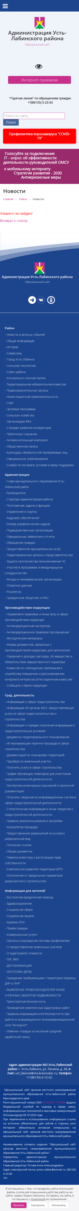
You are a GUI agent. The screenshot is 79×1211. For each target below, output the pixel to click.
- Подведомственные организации (29, 530)
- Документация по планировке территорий (34, 755)
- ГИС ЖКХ (12, 959)
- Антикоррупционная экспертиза (27, 626)
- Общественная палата (21, 446)
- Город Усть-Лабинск (20, 359)
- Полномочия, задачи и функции (27, 505)
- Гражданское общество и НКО (26, 598)
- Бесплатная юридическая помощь (29, 897)
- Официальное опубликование (26, 459)
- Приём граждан (16, 928)
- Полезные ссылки (18, 845)
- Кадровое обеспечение (22, 518)
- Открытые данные (18, 585)
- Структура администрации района (29, 499)
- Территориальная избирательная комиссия (35, 384)
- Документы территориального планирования (37, 737)
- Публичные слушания (21, 434)
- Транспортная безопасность (25, 1001)
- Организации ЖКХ (18, 421)
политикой (38, 1199)
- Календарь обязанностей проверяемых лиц (36, 452)
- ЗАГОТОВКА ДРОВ (18, 972)
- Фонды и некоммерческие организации (33, 579)
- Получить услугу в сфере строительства (33, 767)
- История (11, 347)
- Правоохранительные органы (26, 390)
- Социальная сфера (18, 910)
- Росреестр (13, 592)
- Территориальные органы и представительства (39, 555)
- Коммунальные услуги (21, 935)
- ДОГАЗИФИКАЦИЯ (18, 966)
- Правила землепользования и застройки (33, 821)
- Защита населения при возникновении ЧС (35, 561)
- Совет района (15, 372)
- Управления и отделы (21, 512)
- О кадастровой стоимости (23, 953)
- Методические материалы (24, 638)
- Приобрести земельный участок (28, 761)
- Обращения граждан (20, 543)
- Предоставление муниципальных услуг (33, 549)
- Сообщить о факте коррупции (26, 685)
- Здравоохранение (18, 903)
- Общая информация (19, 341)
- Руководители (15, 493)
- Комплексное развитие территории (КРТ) (34, 869)
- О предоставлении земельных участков (33, 947)
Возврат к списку (14, 220)
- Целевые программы (20, 409)
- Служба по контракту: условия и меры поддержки (39, 465)
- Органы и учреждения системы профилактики (37, 941)
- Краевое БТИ (14, 922)
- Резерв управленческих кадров (27, 524)
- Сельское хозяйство (19, 415)
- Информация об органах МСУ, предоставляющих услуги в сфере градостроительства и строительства (39, 713)
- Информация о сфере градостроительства (35, 702)
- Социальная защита (19, 916)
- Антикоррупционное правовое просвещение (37, 632)
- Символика (13, 353)
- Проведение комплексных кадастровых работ (37, 1008)
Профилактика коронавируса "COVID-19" (39, 136)
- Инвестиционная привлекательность (31, 397)
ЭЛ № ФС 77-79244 (54, 1102)
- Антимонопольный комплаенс (26, 440)
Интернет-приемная (39, 79)
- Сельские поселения (20, 366)
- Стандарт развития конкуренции (28, 428)
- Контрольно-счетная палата (25, 378)
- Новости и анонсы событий (25, 335)
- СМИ (9, 403)
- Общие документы (18, 851)
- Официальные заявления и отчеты (30, 537)
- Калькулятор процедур (21, 827)
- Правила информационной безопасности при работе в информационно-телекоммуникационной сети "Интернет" (39, 1019)
